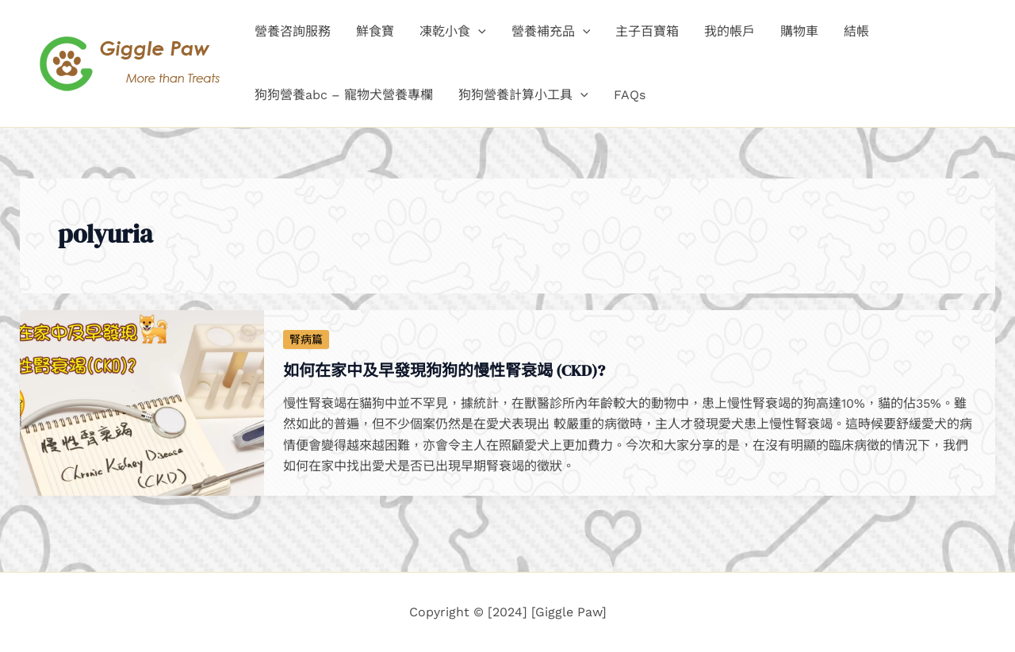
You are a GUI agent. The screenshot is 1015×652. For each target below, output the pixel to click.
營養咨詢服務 (293, 31)
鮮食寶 (375, 31)
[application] (478, 31)
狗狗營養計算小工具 (523, 95)
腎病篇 (306, 339)
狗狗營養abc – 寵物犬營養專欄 (344, 94)
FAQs (629, 94)
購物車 (799, 31)
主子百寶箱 (647, 31)
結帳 (856, 31)
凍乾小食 (452, 31)
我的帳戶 (729, 31)
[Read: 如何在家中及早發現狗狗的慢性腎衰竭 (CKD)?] (142, 401)
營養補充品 (551, 31)
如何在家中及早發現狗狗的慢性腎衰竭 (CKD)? (444, 370)
